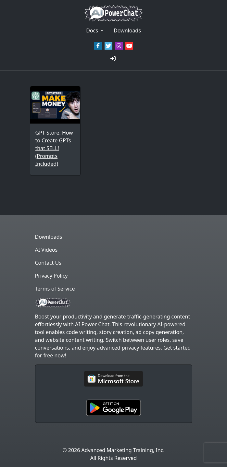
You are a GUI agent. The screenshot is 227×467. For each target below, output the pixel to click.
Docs (92, 30)
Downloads (127, 30)
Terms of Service (55, 288)
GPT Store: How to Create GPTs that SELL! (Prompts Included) (54, 148)
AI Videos (46, 249)
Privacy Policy (51, 275)
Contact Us (48, 262)
